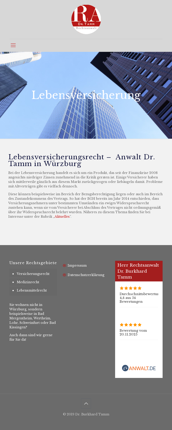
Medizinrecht (28, 282)
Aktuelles (62, 217)
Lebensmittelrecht (32, 290)
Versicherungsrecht (33, 274)
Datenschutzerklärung (86, 275)
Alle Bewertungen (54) (138, 311)
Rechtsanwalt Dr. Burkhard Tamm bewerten (150, 352)
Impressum (77, 265)
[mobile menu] (13, 45)
